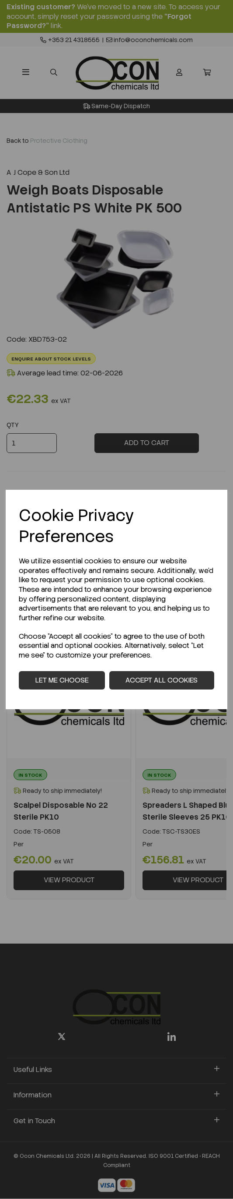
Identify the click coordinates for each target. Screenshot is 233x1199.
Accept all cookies (161, 680)
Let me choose (62, 680)
